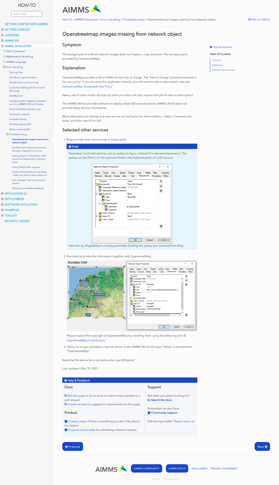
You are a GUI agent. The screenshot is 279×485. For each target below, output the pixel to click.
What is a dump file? (19, 129)
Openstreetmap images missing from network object (30, 141)
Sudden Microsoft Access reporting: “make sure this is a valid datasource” (30, 173)
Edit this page (76, 395)
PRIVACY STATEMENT (224, 468)
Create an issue (77, 404)
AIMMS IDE (10, 40)
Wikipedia (127, 360)
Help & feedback (222, 47)
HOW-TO (27, 5)
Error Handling (13, 67)
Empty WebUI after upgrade (26, 167)
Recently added (17, 221)
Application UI (13, 193)
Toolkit (9, 215)
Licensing (10, 35)
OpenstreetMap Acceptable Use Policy (87, 86)
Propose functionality (81, 429)
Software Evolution (19, 204)
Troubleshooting (17, 134)
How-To (67, 19)
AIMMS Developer (16, 46)
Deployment (12, 199)
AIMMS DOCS (177, 468)
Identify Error (16, 95)
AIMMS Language (14, 62)
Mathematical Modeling (18, 56)
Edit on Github (260, 19)
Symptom (217, 60)
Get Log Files (16, 72)
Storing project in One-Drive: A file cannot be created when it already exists (29, 158)
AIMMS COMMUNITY (146, 468)
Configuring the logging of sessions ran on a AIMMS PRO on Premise (28, 102)
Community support (164, 412)
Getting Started (15, 29)
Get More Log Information (23, 77)
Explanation (217, 65)
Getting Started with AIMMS (26, 24)
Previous (72, 446)
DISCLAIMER (199, 468)
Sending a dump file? (20, 124)
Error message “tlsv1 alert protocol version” (28, 182)
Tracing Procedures (19, 114)
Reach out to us (184, 421)
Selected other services (223, 70)
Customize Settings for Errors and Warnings (26, 89)
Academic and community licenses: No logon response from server (29, 149)
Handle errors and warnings (24, 82)
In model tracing (17, 119)
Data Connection (14, 51)
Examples (10, 210)
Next (262, 446)
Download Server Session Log (25, 109)
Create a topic (77, 421)
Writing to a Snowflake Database (28, 188)
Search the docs (161, 399)
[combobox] (26, 14)
